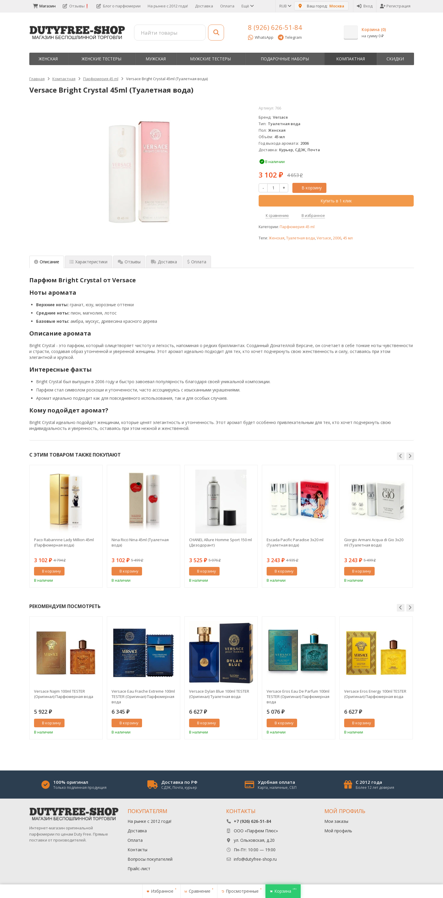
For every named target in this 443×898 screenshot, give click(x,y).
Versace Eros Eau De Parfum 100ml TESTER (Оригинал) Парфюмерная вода (298, 696)
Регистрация (395, 6)
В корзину (308, 188)
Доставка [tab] (164, 262)
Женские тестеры (101, 59)
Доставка (204, 6)
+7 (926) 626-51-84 (252, 821)
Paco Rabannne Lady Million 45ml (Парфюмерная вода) (64, 542)
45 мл (348, 238)
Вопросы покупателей (150, 859)
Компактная (350, 59)
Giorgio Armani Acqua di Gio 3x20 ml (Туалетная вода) (373, 542)
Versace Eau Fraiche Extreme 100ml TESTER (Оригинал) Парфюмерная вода (143, 696)
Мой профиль (338, 830)
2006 (337, 238)
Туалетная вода (300, 238)
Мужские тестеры (210, 59)
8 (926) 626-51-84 (275, 27)
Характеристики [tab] (88, 262)
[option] (66, 526)
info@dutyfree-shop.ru (255, 859)
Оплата (227, 6)
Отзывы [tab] (129, 262)
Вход (365, 6)
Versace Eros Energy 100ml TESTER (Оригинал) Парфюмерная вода (375, 694)
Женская (48, 59)
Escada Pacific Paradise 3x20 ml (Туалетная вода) (295, 542)
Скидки (395, 59)
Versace (324, 238)
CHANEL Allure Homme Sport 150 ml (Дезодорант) (220, 542)
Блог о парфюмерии (118, 6)
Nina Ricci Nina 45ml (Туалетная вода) (140, 542)
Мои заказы (336, 821)
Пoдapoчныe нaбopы (285, 59)
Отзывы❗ (76, 6)
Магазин (44, 6)
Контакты (137, 849)
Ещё (247, 6)
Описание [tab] (46, 262)
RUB (285, 6)
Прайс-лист (139, 868)
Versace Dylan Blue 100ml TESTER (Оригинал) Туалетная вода (219, 694)
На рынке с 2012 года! (168, 6)
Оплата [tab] (196, 262)
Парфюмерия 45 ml (297, 226)
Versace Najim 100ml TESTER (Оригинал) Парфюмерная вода (63, 694)
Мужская (156, 59)
